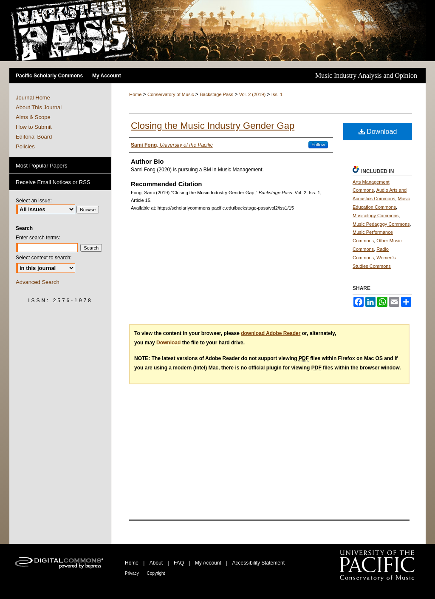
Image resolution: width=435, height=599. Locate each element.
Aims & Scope (33, 117)
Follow (318, 144)
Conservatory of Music (170, 94)
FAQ (179, 563)
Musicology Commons (375, 215)
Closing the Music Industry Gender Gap (212, 125)
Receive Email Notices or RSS (53, 182)
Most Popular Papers (41, 165)
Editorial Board (34, 136)
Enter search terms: (38, 238)
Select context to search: (43, 258)
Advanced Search (37, 282)
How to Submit (34, 127)
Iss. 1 (276, 94)
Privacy (132, 573)
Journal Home (33, 97)
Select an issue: (34, 201)
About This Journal (39, 107)
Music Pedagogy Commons (381, 224)
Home (135, 94)
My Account (209, 563)
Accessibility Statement (258, 563)
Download (378, 131)
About (157, 563)
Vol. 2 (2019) (252, 94)
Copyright (156, 573)
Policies (25, 146)
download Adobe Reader (270, 333)
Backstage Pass (216, 94)
